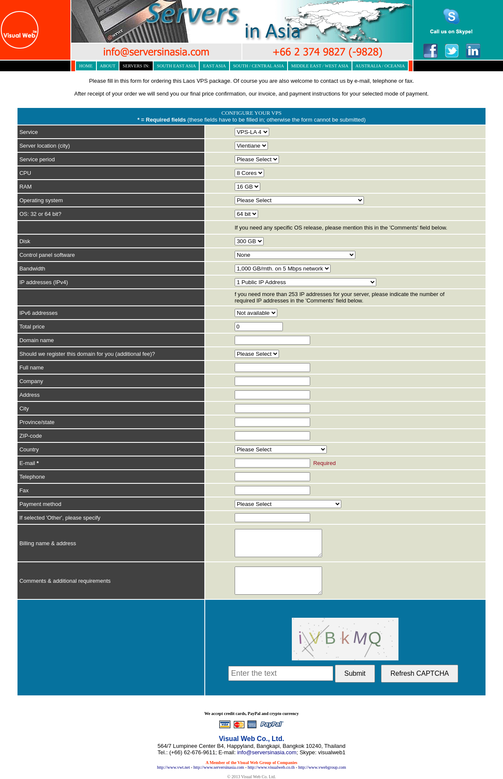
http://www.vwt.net (173, 767)
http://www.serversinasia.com (218, 767)
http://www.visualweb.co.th (270, 767)
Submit (355, 673)
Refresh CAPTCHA (419, 673)
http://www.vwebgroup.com (322, 767)
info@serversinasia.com (267, 752)
